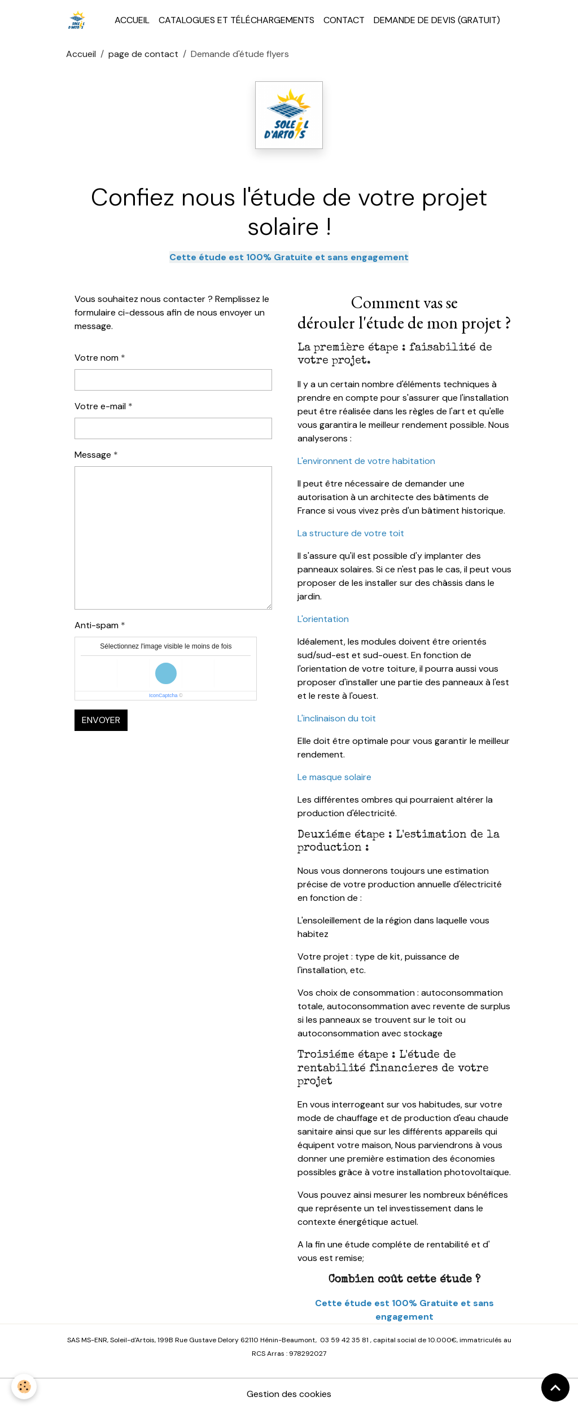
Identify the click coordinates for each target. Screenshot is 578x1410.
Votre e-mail (100, 406)
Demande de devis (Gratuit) (437, 20)
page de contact (143, 54)
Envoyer (101, 720)
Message (93, 455)
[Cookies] (24, 1386)
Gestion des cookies (289, 1394)
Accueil (132, 20)
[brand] (79, 20)
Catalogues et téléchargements (236, 20)
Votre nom (97, 358)
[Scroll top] (555, 1387)
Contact (344, 20)
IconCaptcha (163, 695)
